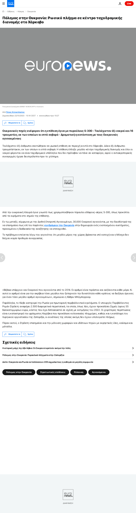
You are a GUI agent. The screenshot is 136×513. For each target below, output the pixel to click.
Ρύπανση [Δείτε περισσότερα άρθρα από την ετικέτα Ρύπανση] (78, 372)
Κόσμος (21, 11)
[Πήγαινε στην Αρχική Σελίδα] (10, 3)
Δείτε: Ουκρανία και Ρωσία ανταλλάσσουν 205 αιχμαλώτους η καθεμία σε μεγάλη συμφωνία (47, 362)
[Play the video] (68, 66)
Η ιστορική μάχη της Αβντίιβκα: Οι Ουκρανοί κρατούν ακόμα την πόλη (36, 348)
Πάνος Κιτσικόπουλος (15, 112)
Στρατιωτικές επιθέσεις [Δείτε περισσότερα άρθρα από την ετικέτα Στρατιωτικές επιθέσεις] (52, 372)
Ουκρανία (31, 11)
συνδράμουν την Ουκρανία (59, 225)
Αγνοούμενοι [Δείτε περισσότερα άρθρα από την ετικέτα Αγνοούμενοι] (99, 372)
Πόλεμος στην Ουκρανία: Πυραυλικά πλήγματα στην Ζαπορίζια (33, 355)
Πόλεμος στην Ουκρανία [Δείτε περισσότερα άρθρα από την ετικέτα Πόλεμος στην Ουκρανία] (19, 372)
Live (129, 3)
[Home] (3, 11)
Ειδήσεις (10, 11)
